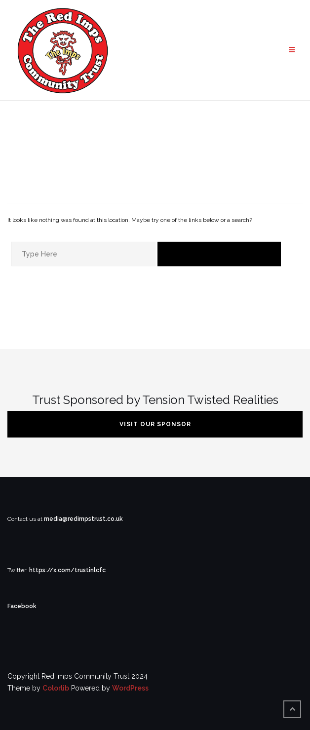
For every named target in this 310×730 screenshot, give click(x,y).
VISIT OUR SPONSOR (155, 424)
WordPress (130, 688)
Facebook (22, 606)
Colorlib (55, 688)
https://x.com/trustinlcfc (67, 570)
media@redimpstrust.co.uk (83, 518)
